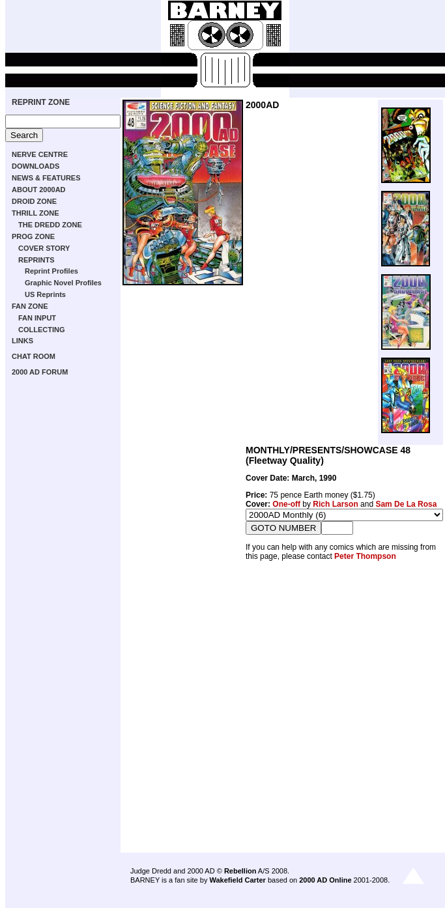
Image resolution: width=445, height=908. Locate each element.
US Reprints (45, 294)
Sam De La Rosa (406, 504)
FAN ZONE (30, 306)
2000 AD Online (325, 880)
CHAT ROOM (33, 356)
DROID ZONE (34, 201)
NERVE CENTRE (40, 154)
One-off (286, 504)
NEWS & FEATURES (46, 178)
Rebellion (240, 871)
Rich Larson (335, 504)
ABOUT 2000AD (39, 189)
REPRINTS (36, 260)
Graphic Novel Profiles (63, 283)
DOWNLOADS (35, 166)
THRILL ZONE (35, 213)
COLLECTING (41, 329)
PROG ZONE (33, 236)
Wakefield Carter (237, 880)
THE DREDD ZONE (50, 225)
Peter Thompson (365, 556)
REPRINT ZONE (41, 102)
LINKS (22, 341)
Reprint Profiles (51, 271)
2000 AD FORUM (40, 372)
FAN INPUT (37, 318)
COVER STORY (44, 248)
